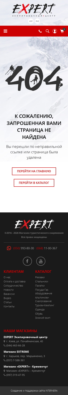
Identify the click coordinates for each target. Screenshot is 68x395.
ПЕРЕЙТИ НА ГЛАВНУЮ (34, 171)
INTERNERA (51, 390)
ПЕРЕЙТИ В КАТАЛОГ (34, 183)
